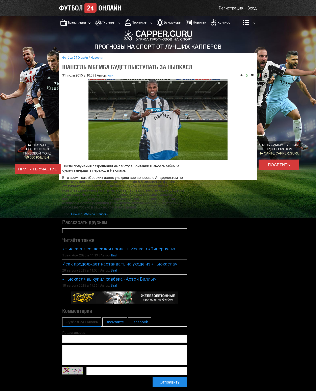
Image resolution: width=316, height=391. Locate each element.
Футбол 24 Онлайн (75, 57)
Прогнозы (140, 22)
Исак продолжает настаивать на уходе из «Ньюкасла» (119, 264)
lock (110, 75)
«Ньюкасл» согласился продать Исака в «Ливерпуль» (118, 248)
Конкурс (223, 22)
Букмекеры (173, 22)
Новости (199, 22)
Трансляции (77, 22)
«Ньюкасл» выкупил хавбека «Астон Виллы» (109, 279)
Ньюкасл (76, 214)
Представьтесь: (74, 333)
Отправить (170, 382)
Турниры (108, 22)
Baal (114, 255)
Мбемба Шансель (96, 214)
